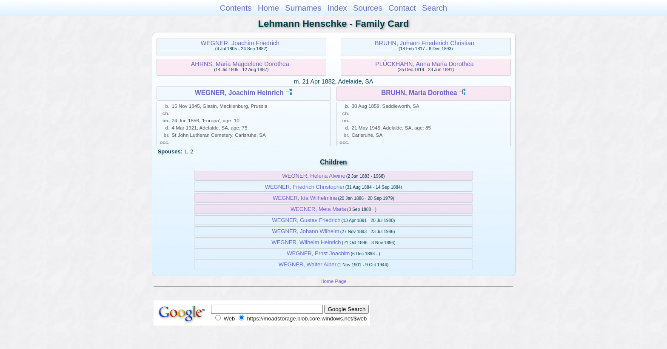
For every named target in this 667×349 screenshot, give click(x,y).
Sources (367, 7)
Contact (402, 7)
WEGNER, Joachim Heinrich (239, 92)
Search (434, 7)
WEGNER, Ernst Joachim (318, 253)
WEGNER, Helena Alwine (313, 176)
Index (337, 7)
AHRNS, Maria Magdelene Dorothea (240, 64)
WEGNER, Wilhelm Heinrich (306, 242)
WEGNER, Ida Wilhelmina (305, 198)
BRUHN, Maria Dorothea (419, 92)
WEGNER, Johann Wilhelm (305, 231)
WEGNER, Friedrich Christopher (305, 187)
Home (268, 7)
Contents (236, 7)
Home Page (333, 281)
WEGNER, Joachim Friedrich (240, 43)
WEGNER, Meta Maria (318, 209)
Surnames (303, 7)
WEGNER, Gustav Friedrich (306, 220)
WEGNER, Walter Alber (307, 264)
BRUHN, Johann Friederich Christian (424, 43)
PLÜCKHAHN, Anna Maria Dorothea (424, 64)
